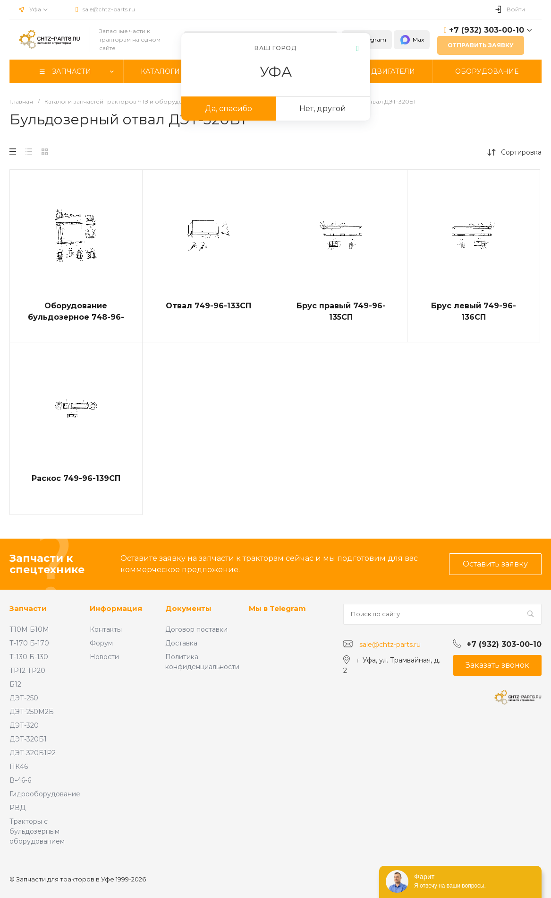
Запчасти (28, 608)
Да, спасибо (228, 108)
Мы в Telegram (277, 608)
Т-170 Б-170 (29, 643)
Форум (101, 643)
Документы (188, 608)
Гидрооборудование (44, 794)
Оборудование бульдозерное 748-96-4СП (76, 317)
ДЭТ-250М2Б (31, 711)
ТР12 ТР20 (27, 670)
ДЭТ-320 (24, 725)
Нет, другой (322, 108)
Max (411, 39)
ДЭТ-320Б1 (28, 739)
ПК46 (18, 766)
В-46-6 (20, 780)
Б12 (15, 684)
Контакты (106, 629)
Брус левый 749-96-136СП (473, 311)
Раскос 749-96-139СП (76, 478)
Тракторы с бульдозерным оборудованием (37, 831)
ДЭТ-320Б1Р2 (32, 753)
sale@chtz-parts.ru (109, 9)
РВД (17, 807)
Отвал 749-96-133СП (208, 305)
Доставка (181, 643)
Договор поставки (196, 629)
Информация (116, 608)
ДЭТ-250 (23, 698)
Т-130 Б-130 (28, 657)
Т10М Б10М (29, 629)
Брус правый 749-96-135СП (341, 311)
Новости (104, 657)
